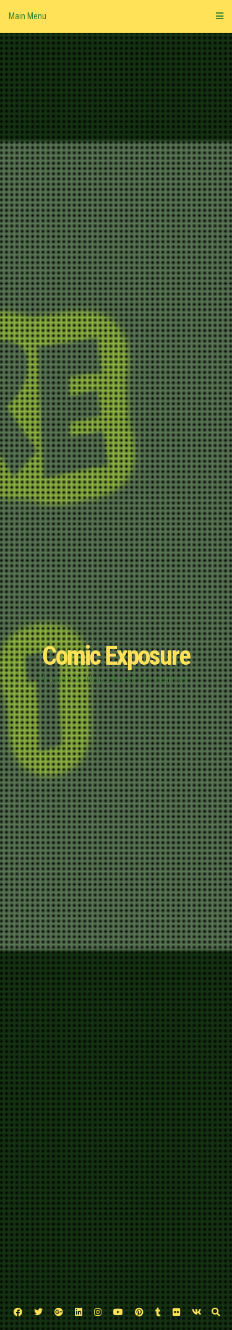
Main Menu (116, 16)
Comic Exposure (116, 656)
